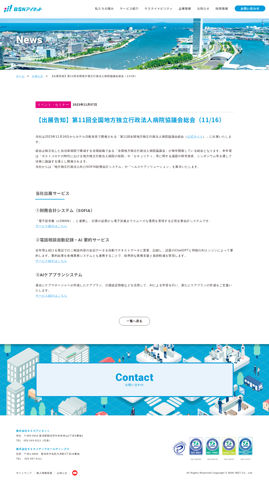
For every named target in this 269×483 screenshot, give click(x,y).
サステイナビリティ (158, 8)
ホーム (20, 76)
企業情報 (184, 8)
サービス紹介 (128, 8)
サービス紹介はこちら (51, 226)
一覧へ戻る (134, 321)
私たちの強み (103, 8)
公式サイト (195, 136)
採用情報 (221, 8)
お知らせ (203, 8)
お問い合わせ (249, 8)
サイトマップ (24, 473)
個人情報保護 (44, 473)
